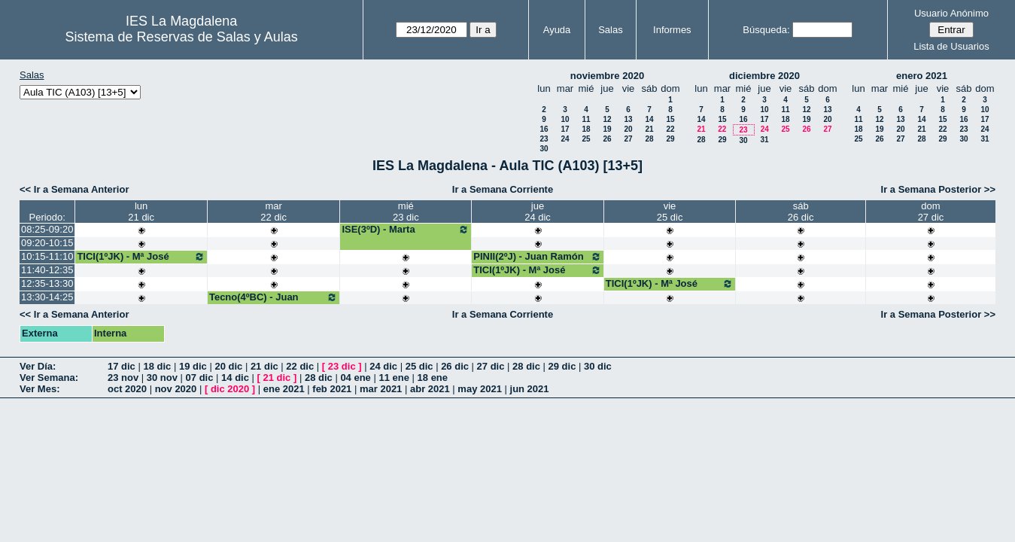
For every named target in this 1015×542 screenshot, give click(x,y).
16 (543, 129)
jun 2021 (529, 388)
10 (565, 119)
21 (649, 129)
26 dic (455, 366)
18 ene (433, 377)
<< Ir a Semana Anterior (74, 189)
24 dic (383, 366)
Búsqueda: (766, 29)
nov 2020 (176, 388)
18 (586, 129)
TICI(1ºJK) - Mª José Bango (141, 262)
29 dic (562, 366)
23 (543, 139)
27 (628, 139)
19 (607, 129)
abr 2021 (430, 388)
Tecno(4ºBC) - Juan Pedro (273, 302)
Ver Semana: (49, 377)
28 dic (526, 366)
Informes (672, 29)
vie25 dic (670, 211)
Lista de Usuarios (951, 46)
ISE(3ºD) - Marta (406, 230)
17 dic (121, 366)
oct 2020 (127, 388)
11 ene (393, 377)
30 (543, 149)
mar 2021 (381, 388)
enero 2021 (921, 75)
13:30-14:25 (47, 297)
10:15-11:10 (47, 256)
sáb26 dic (801, 211)
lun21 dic (141, 211)
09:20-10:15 (47, 242)
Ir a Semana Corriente (502, 189)
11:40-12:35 (47, 270)
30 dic (598, 366)
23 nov (123, 377)
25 (586, 139)
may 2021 (479, 388)
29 (670, 139)
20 (628, 129)
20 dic (228, 366)
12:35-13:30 (47, 283)
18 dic (157, 366)
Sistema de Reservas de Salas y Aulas (181, 36)
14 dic (235, 377)
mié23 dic (406, 211)
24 (565, 139)
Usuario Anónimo (951, 13)
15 (670, 119)
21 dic (264, 366)
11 (586, 119)
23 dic (342, 366)
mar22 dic (273, 211)
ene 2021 (284, 388)
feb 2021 (331, 388)
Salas (610, 29)
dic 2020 (230, 388)
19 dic (193, 366)
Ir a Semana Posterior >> (938, 189)
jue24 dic (537, 211)
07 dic (200, 377)
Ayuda (557, 29)
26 (607, 139)
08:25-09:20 (47, 229)
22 (670, 129)
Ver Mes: (39, 388)
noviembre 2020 (607, 75)
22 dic (300, 366)
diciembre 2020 (764, 75)
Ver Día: (38, 366)
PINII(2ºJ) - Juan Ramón (537, 257)
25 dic (419, 366)
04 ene (355, 377)
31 (764, 140)
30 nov (162, 377)
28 (649, 139)
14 (649, 119)
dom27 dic (931, 211)
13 (628, 119)
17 (565, 129)
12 (607, 119)
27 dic (491, 366)
